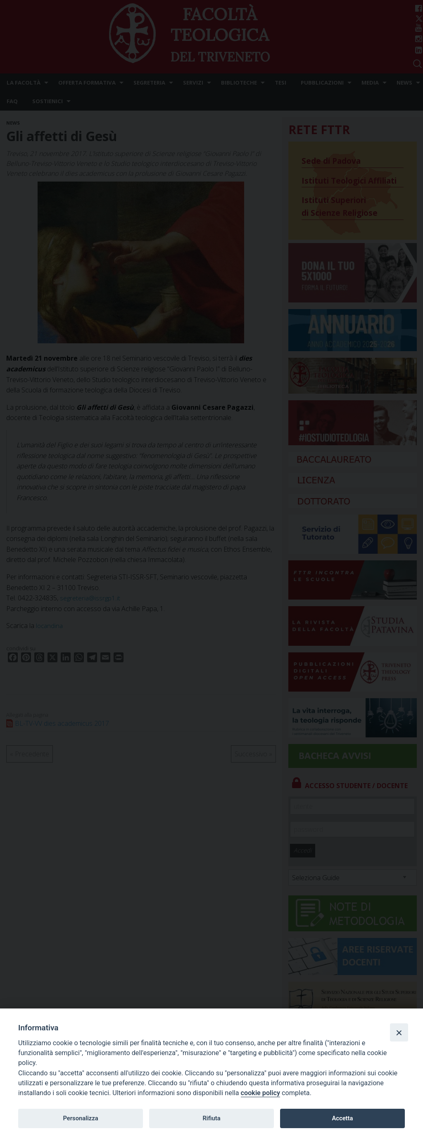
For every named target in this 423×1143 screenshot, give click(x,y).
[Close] (399, 1032)
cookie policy (260, 1093)
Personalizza (80, 1118)
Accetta (342, 1118)
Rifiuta (211, 1118)
